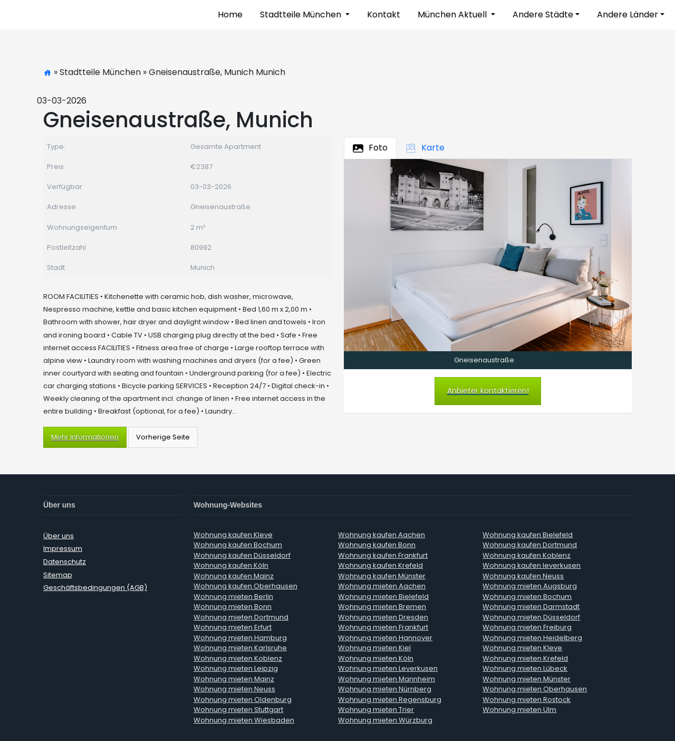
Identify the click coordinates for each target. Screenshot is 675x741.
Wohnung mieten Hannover (385, 638)
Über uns (58, 536)
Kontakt (383, 14)
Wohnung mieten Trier (376, 710)
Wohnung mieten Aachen (382, 586)
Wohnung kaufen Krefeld (380, 565)
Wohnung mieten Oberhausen (535, 689)
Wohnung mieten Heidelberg (532, 638)
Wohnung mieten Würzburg (385, 720)
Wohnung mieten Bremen (382, 607)
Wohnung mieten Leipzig (236, 668)
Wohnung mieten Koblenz (238, 658)
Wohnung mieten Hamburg (240, 638)
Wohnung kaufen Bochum (238, 545)
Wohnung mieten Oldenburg (243, 700)
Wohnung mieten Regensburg (389, 700)
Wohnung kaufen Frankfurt (383, 555)
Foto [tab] (370, 148)
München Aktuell (453, 14)
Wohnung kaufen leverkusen (532, 565)
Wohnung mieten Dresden (383, 617)
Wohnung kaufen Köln (231, 565)
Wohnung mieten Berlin (233, 597)
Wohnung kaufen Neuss (523, 576)
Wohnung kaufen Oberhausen (245, 586)
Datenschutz (64, 562)
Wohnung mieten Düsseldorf (531, 617)
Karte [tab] (425, 148)
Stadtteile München (301, 14)
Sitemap (57, 575)
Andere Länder (627, 14)
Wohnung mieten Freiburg (527, 627)
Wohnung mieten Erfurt (233, 627)
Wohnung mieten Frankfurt (383, 627)
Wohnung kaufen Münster (382, 576)
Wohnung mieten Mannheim (386, 679)
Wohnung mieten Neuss (234, 689)
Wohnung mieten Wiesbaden (244, 720)
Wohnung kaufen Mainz (234, 576)
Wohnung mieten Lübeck (525, 668)
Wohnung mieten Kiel (374, 648)
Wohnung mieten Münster (527, 679)
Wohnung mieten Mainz (234, 679)
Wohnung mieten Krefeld (525, 658)
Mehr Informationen (85, 437)
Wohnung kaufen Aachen (381, 535)
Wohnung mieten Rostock (527, 700)
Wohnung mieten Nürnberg (384, 689)
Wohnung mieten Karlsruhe (240, 648)
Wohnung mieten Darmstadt (531, 607)
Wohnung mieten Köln (375, 658)
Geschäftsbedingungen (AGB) (95, 588)
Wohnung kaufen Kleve (233, 535)
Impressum (62, 548)
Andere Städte (543, 14)
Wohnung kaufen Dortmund (530, 545)
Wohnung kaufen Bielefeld (528, 535)
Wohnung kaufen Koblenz (527, 555)
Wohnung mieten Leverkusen (388, 668)
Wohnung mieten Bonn (233, 607)
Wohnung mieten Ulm (519, 710)
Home (230, 14)
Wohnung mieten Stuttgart (238, 710)
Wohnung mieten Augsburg (530, 586)
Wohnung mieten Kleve (522, 648)
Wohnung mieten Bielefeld (383, 597)
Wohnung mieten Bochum (527, 597)
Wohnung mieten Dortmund (241, 617)
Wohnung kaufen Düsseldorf (242, 555)
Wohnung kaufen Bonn (377, 545)
